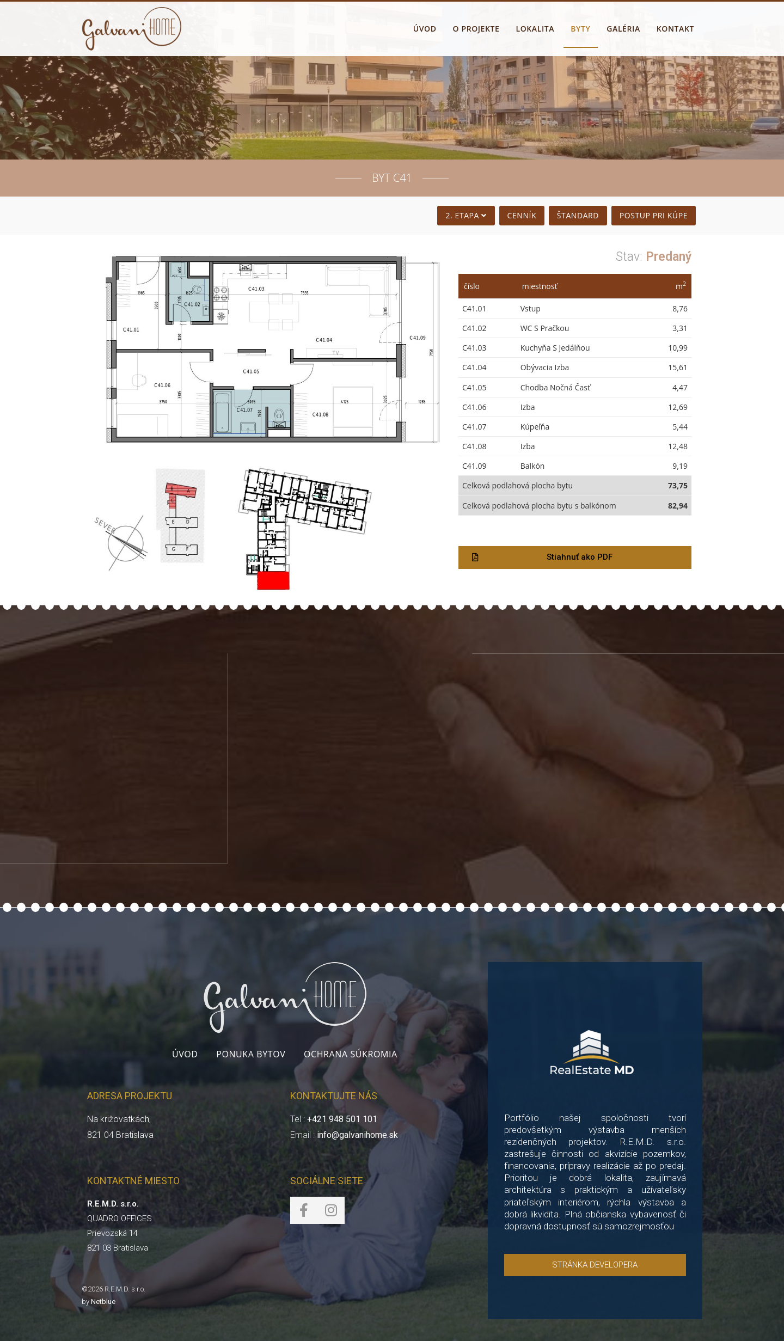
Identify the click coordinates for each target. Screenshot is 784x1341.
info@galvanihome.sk (357, 1135)
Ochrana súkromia (350, 1054)
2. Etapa (466, 215)
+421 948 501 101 (342, 1119)
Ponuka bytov (250, 1054)
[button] (574, 557)
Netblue (103, 1301)
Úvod (185, 1054)
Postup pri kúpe (653, 215)
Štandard (577, 215)
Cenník (521, 215)
